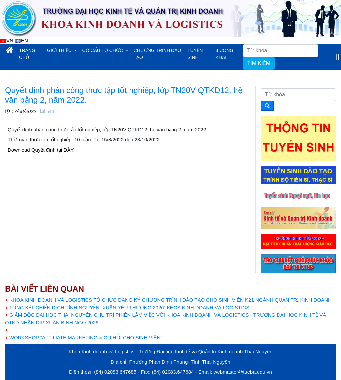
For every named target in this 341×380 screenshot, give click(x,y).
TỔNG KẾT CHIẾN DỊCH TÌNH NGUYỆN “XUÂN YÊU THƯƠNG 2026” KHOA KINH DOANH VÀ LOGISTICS (127, 307)
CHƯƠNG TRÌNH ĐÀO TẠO (157, 54)
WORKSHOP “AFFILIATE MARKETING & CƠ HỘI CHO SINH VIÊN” (83, 337)
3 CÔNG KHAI (225, 54)
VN (6, 40)
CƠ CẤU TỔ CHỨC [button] (103, 50)
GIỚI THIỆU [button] (60, 50)
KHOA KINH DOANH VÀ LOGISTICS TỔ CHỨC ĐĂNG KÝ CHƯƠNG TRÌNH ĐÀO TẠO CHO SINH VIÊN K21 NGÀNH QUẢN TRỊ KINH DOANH (168, 300)
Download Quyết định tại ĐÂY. (41, 150)
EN (21, 40)
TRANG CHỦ (31, 54)
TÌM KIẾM (258, 63)
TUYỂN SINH (195, 54)
